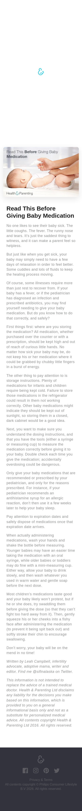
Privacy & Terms (40, 780)
